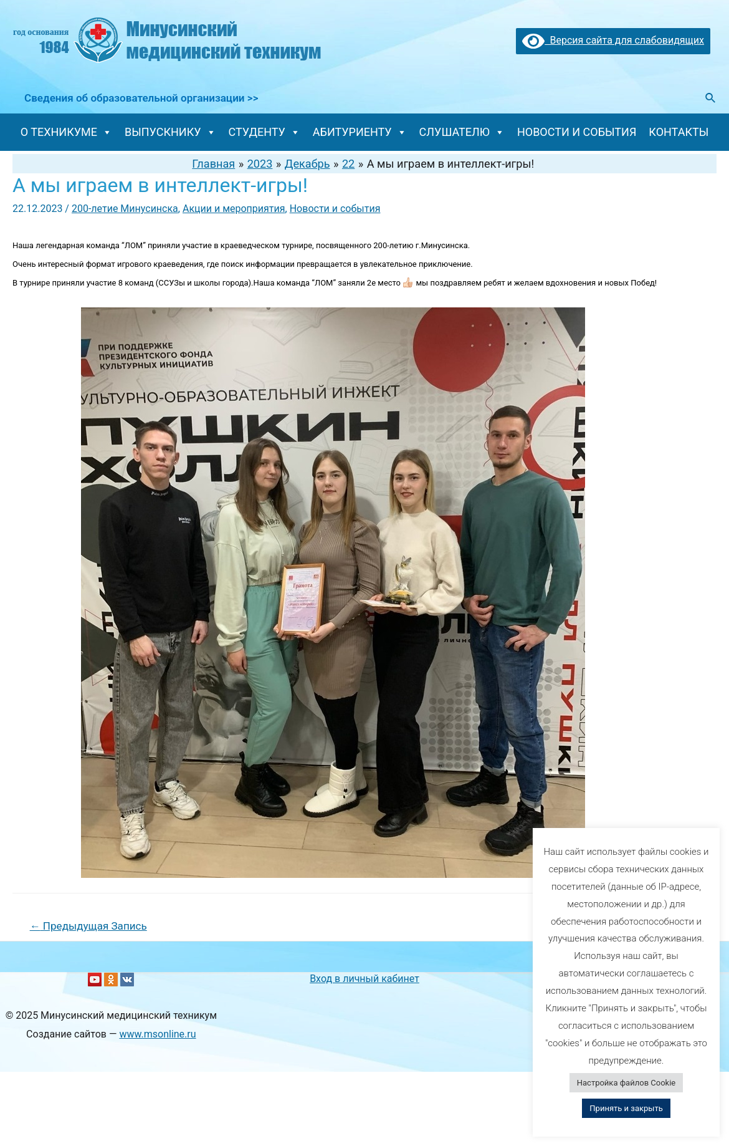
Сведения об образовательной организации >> (140, 98)
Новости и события (335, 208)
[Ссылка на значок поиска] (711, 98)
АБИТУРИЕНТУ (360, 131)
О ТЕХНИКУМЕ (66, 131)
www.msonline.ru (157, 1034)
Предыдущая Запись (88, 926)
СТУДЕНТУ (264, 131)
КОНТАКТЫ (678, 131)
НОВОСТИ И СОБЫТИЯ (576, 131)
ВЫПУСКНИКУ (170, 131)
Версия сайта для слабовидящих (613, 40)
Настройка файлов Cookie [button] (626, 1082)
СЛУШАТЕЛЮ (462, 131)
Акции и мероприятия (234, 208)
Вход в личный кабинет (364, 979)
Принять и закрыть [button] (625, 1108)
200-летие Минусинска (125, 208)
